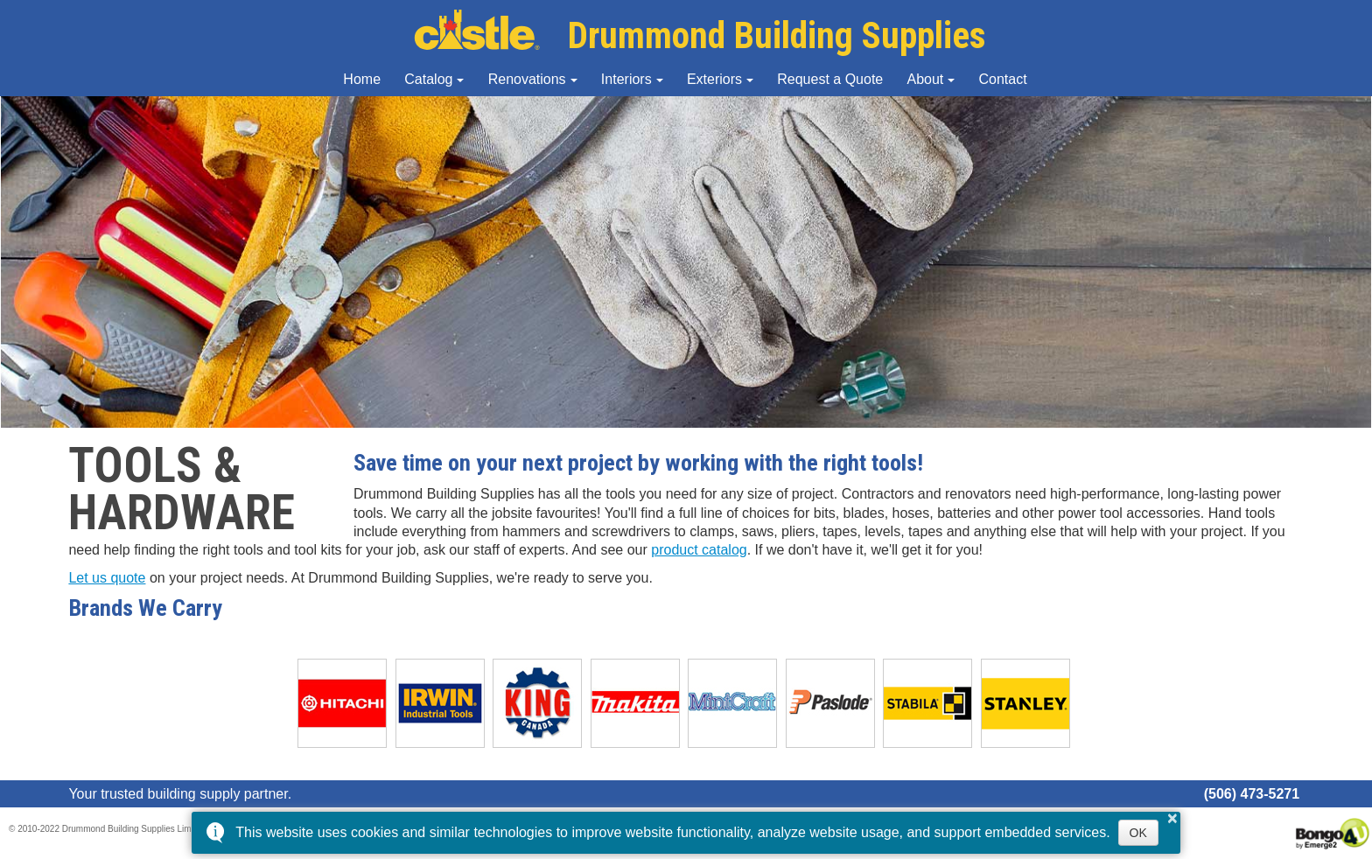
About (924, 79)
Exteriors (714, 79)
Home (362, 79)
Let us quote (106, 577)
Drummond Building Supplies (700, 35)
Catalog (428, 79)
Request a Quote (830, 79)
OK (1138, 833)
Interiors (626, 79)
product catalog (698, 549)
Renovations (527, 79)
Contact (1003, 79)
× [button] (1172, 818)
